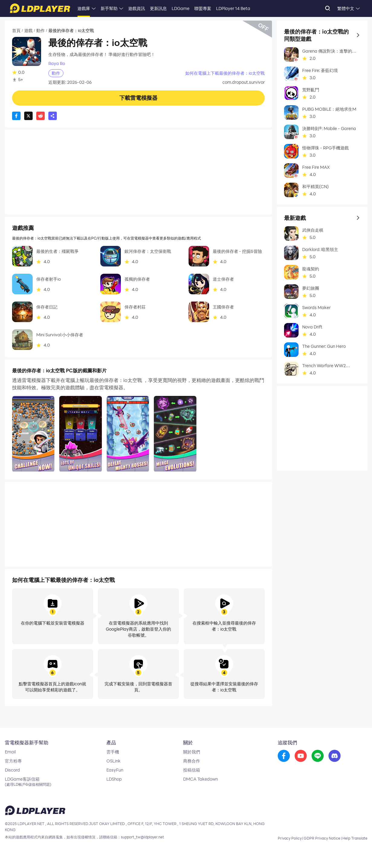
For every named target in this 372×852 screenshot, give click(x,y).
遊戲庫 (83, 8)
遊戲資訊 (136, 8)
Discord (12, 770)
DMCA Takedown (200, 779)
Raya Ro (56, 63)
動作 (40, 30)
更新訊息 (158, 8)
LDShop (114, 779)
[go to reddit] (318, 756)
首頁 (16, 30)
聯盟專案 (202, 8)
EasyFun (114, 770)
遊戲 (28, 30)
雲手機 (112, 752)
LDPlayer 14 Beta (233, 8)
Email (10, 752)
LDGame (180, 8)
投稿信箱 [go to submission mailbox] (191, 770)
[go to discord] (334, 756)
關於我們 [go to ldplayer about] (191, 752)
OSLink (113, 761)
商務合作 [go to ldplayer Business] (191, 761)
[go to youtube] (301, 756)
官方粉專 (13, 761)
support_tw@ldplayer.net (142, 836)
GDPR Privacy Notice (322, 838)
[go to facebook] (284, 756)
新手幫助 (109, 8)
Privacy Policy (290, 838)
